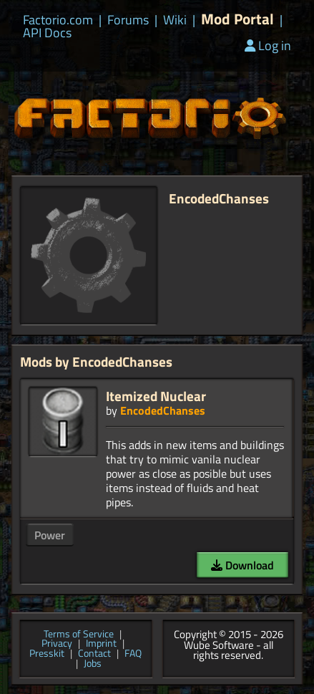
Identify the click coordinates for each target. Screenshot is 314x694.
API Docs (47, 32)
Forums (128, 20)
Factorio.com (58, 20)
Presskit (46, 654)
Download (242, 565)
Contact (94, 654)
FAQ (133, 654)
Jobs (93, 664)
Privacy (56, 644)
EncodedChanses (162, 410)
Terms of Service (79, 635)
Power (49, 535)
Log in (268, 45)
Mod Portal (237, 18)
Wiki (175, 20)
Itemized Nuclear (156, 395)
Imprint (101, 644)
